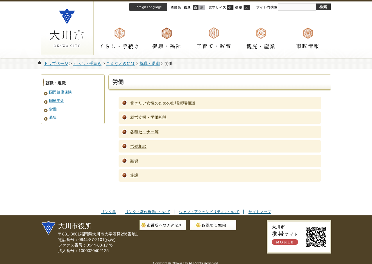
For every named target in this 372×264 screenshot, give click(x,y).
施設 (134, 175)
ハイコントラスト (195, 7)
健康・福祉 (166, 46)
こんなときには (120, 63)
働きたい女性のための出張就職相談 (162, 103)
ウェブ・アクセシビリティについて (209, 212)
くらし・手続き (119, 46)
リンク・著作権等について (147, 212)
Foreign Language (148, 7)
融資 (134, 161)
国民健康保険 (60, 92)
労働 (53, 109)
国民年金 (56, 100)
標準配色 (187, 7)
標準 (238, 7)
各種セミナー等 (144, 132)
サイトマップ (259, 212)
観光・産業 (260, 46)
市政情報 (307, 46)
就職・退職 (150, 63)
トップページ (56, 63)
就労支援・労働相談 (148, 117)
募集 (53, 117)
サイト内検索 (266, 7)
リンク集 (108, 212)
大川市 (67, 28)
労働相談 (138, 146)
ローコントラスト (202, 7)
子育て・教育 (213, 46)
